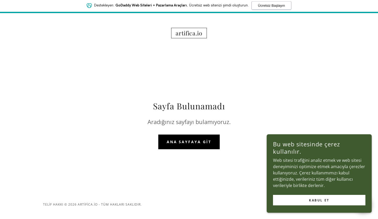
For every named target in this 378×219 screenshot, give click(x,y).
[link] (189, 34)
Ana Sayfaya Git (189, 141)
